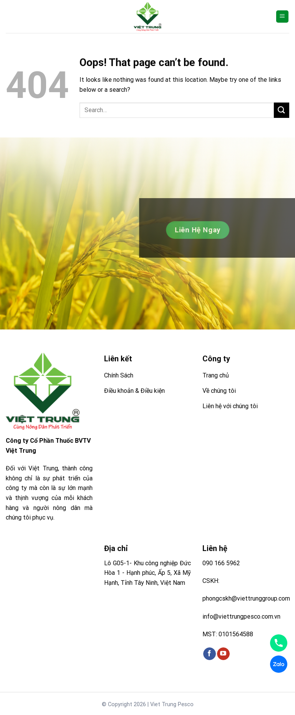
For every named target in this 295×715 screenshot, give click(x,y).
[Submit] (281, 110)
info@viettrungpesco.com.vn (241, 616)
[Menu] (282, 16)
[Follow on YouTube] (223, 653)
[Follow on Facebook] (209, 653)
